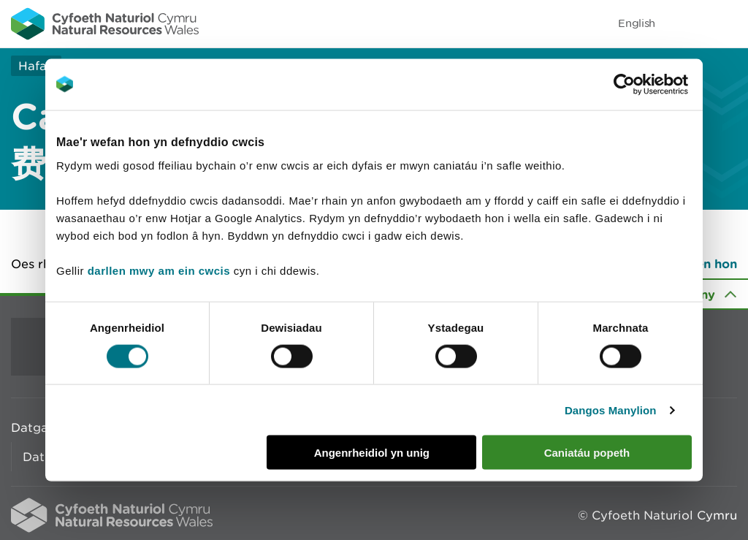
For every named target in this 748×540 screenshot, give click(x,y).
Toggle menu (727, 23)
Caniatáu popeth (587, 452)
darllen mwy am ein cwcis (159, 271)
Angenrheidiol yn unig (372, 452)
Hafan (36, 65)
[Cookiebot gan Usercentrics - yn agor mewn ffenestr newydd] (649, 84)
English (636, 23)
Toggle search (686, 23)
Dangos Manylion (611, 409)
